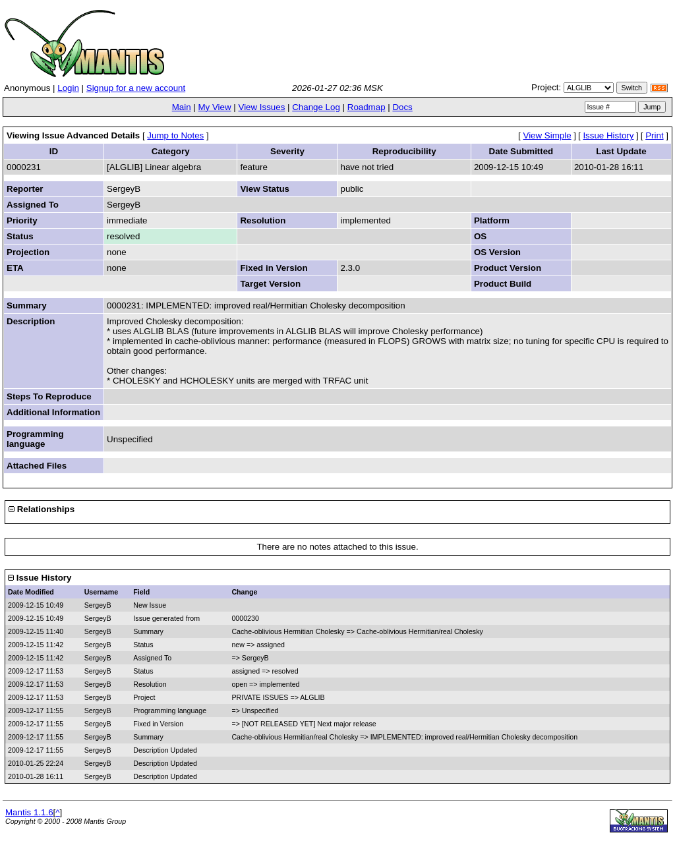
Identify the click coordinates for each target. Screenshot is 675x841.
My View (214, 107)
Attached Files (37, 466)
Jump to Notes (175, 135)
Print (654, 135)
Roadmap (366, 107)
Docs (402, 107)
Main (181, 107)
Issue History (608, 135)
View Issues (261, 107)
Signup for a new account (135, 88)
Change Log (316, 107)
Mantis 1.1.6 (29, 812)
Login (68, 88)
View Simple (547, 135)
